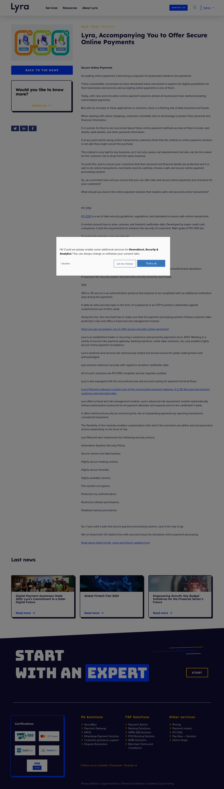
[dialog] (113, 256)
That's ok (151, 263)
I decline (65, 263)
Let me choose (125, 263)
